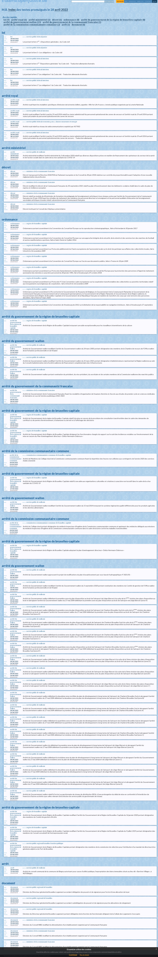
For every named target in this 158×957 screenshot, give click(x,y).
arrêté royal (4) (19, 20)
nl (156, 1)
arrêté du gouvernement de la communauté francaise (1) (72, 22)
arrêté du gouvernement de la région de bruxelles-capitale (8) (113, 20)
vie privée (120, 1)
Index (12, 9)
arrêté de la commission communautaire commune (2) (31, 24)
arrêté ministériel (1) (39, 20)
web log (140, 1)
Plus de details (84, 955)
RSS (126, 1)
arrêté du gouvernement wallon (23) (22, 22)
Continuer (73, 955)
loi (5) (6, 20)
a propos (132, 1)
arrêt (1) (66, 24)
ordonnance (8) (71, 20)
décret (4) (57, 20)
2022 (64, 9)
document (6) (78, 24)
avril (57, 9)
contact (148, 1)
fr (153, 1)
